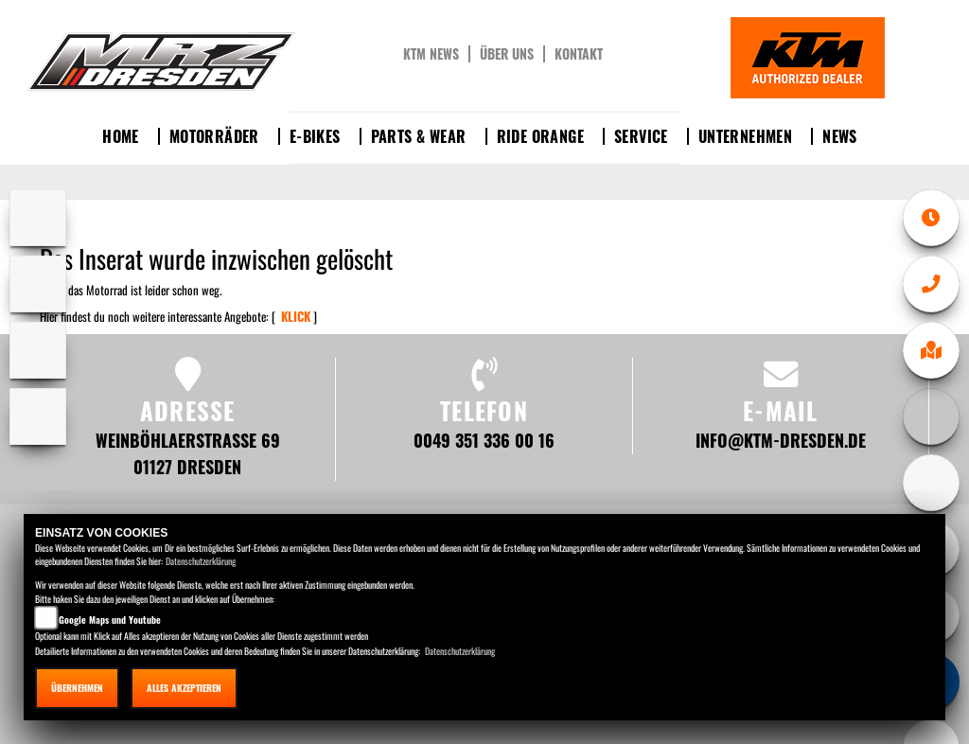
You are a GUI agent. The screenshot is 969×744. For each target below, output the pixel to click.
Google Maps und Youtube (110, 619)
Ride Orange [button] (540, 136)
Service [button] (641, 136)
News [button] (839, 136)
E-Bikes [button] (315, 136)
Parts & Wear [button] (419, 136)
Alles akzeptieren (184, 688)
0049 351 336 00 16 (484, 439)
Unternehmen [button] (745, 136)
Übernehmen (77, 688)
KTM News (431, 53)
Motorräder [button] (214, 136)
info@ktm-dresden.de (781, 439)
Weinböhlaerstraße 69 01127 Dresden (188, 453)
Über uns (507, 53)
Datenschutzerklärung (201, 561)
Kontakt (579, 53)
